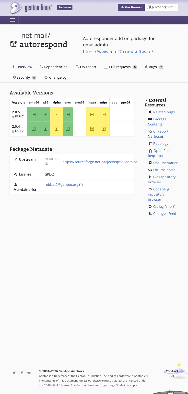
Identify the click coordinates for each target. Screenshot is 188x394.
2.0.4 (16, 126)
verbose (155, 136)
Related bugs (164, 112)
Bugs (154, 66)
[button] (131, 7)
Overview (22, 66)
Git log (158, 206)
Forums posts (164, 169)
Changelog (55, 77)
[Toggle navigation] (12, 20)
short (170, 206)
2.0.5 (16, 112)
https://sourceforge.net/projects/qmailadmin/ (99, 161)
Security (24, 77)
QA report (85, 66)
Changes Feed (164, 213)
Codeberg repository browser (158, 194)
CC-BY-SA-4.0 (52, 385)
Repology (160, 143)
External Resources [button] (155, 102)
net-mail (34, 35)
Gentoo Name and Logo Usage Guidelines (102, 385)
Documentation (165, 162)
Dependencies (53, 66)
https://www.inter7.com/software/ (118, 51)
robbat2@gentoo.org (61, 184)
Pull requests (121, 66)
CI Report (160, 131)
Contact (172, 371)
